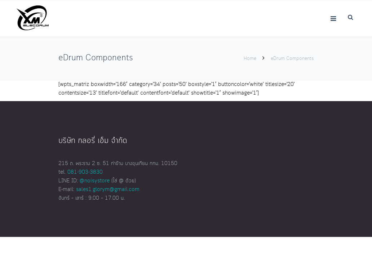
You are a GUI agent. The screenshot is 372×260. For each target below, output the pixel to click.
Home (250, 58)
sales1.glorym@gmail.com (108, 189)
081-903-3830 (85, 172)
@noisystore (95, 181)
